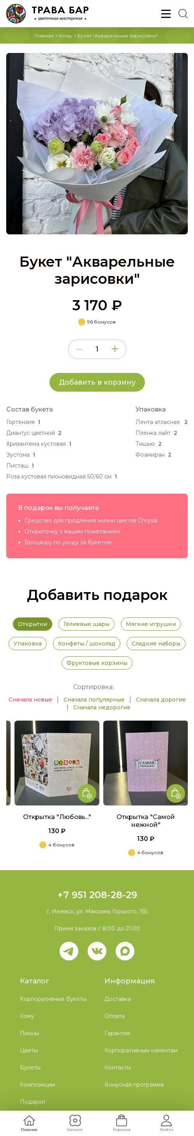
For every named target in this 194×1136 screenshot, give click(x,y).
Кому (65, 36)
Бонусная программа (134, 1084)
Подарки (32, 1101)
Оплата (114, 1016)
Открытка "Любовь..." (86, 817)
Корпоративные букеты (53, 998)
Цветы (29, 1050)
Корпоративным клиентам (141, 1050)
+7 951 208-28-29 (97, 894)
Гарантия (117, 1033)
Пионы (29, 1033)
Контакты (117, 1067)
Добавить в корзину (97, 382)
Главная (44, 36)
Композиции (37, 1084)
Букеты (30, 1067)
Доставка (117, 998)
